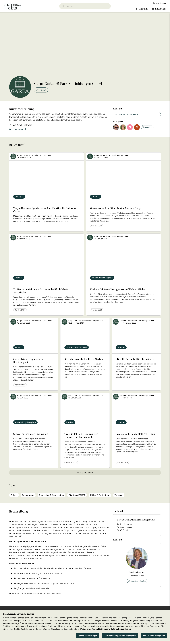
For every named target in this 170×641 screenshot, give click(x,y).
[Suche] (85, 6)
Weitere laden (85, 472)
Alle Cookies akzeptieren (154, 636)
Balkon (14, 495)
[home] (12, 6)
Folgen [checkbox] (41, 90)
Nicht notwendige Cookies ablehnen (120, 636)
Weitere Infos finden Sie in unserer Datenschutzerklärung (105, 629)
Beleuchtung (28, 495)
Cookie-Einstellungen (87, 636)
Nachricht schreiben (126, 114)
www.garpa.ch (17, 129)
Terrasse (118, 495)
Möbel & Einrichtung (100, 495)
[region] (85, 625)
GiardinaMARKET (77, 495)
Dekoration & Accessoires (51, 495)
